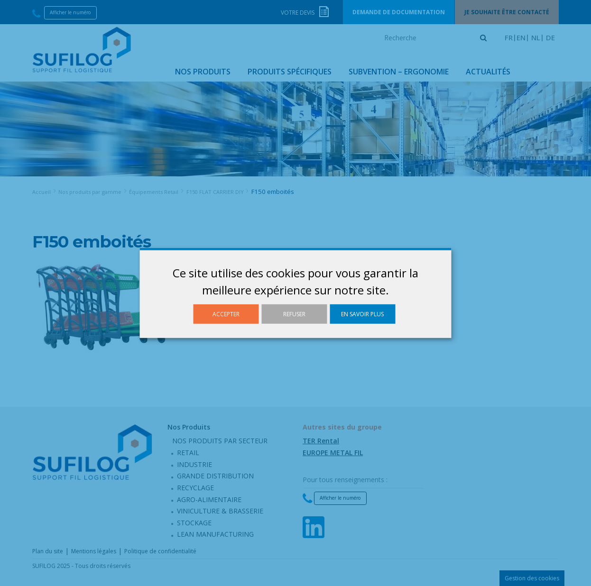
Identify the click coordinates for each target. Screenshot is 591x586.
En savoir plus (362, 314)
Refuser (294, 314)
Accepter (226, 314)
